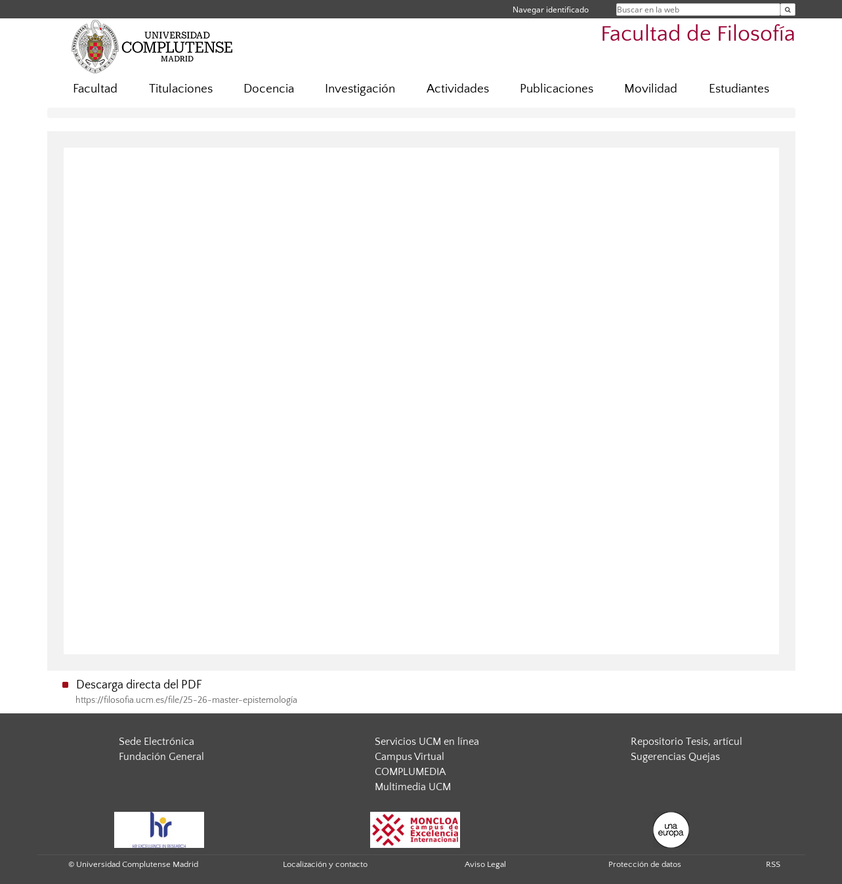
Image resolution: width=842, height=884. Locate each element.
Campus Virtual (409, 757)
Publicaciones (556, 89)
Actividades (458, 89)
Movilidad (650, 89)
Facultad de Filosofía (697, 34)
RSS (773, 864)
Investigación (360, 89)
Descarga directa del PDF (139, 685)
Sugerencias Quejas (675, 757)
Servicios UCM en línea (427, 741)
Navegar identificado (551, 9)
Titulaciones (181, 89)
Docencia (268, 89)
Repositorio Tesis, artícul (686, 741)
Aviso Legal (485, 864)
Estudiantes (739, 89)
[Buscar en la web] (787, 9)
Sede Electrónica (156, 741)
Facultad (95, 89)
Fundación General (161, 757)
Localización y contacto (325, 864)
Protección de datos (644, 864)
